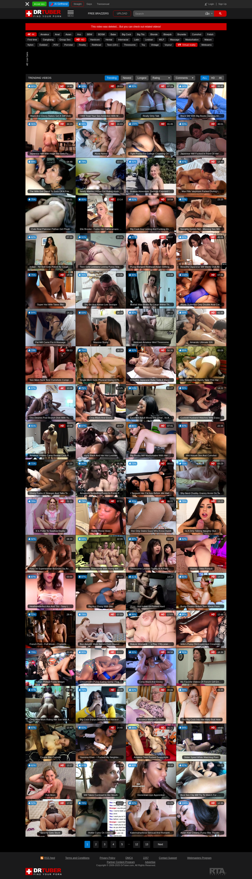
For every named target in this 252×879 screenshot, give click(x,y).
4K (220, 77)
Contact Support (168, 857)
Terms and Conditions (77, 857)
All (205, 77)
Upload (122, 13)
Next (160, 844)
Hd (213, 77)
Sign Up (222, 4)
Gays (89, 4)
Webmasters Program (199, 857)
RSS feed (49, 857)
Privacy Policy (107, 857)
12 (136, 844)
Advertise (150, 862)
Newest (127, 77)
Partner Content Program (121, 862)
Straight (78, 4)
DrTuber (43, 13)
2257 (146, 857)
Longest (141, 77)
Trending (112, 77)
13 (146, 844)
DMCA (129, 857)
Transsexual (103, 4)
